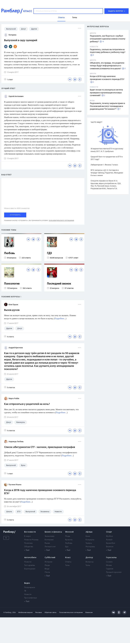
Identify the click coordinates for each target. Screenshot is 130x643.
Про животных (30, 598)
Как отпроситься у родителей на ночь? (27, 404)
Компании (49, 540)
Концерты (90, 540)
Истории (48, 562)
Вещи (47, 569)
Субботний (50, 558)
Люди (47, 565)
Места (47, 572)
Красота (68, 540)
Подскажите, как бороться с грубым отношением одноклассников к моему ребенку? (107, 39)
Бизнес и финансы (53, 532)
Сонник (109, 562)
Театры (89, 543)
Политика (28, 543)
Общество (28, 547)
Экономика (49, 536)
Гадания (109, 569)
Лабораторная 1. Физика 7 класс (104, 165)
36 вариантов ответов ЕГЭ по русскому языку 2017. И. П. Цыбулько (107, 150)
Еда (66, 547)
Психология (12, 283)
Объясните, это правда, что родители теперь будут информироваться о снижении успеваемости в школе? (107, 66)
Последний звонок (59, 283)
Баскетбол (110, 543)
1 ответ (8, 79)
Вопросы (89, 562)
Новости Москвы (31, 540)
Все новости (30, 532)
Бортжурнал (29, 569)
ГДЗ (49, 253)
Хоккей (109, 540)
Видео (27, 583)
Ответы (68, 562)
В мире (27, 536)
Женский (69, 532)
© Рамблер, (7, 612)
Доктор (89, 558)
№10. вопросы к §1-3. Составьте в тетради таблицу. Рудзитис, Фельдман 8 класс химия (107, 172)
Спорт (109, 532)
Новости (27, 562)
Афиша (89, 532)
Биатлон (109, 547)
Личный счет (50, 547)
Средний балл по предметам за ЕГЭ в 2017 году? (107, 158)
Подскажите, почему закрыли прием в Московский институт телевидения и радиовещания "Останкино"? (107, 106)
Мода (67, 536)
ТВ (25, 591)
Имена (109, 565)
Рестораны (90, 547)
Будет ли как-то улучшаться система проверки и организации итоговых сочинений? (106, 93)
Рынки (47, 543)
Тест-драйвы (29, 565)
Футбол (109, 536)
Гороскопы (111, 558)
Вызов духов (12, 310)
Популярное (29, 587)
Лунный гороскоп (114, 572)
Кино (88, 536)
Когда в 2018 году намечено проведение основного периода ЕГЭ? (40, 492)
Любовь (9, 253)
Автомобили (30, 558)
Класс (68, 558)
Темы (67, 565)
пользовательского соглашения (61, 220)
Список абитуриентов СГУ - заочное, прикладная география (39, 447)
